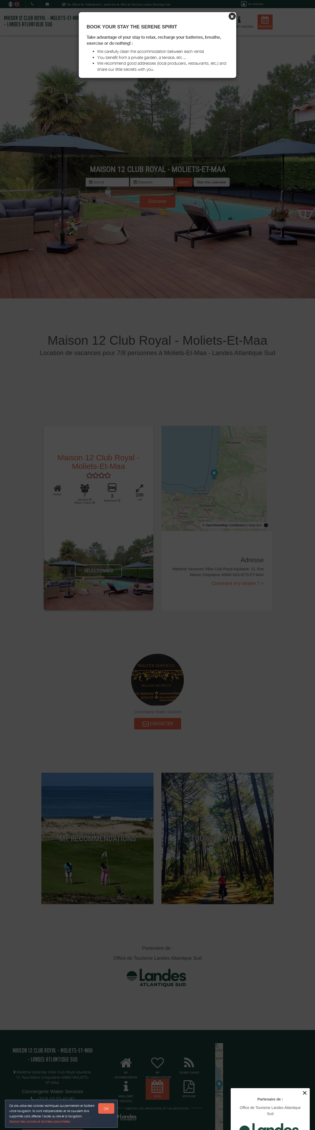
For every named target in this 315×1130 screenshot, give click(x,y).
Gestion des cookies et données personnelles (40, 1121)
